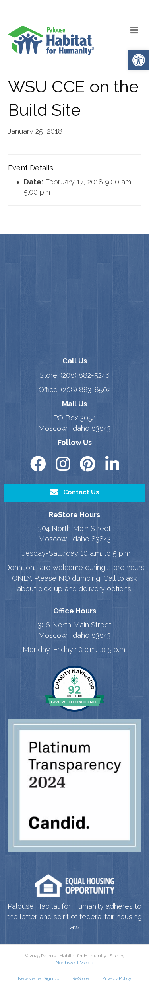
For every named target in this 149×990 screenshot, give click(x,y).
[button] (138, 60)
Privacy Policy (116, 978)
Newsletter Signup (38, 978)
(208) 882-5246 (85, 375)
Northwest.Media (74, 962)
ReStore (80, 978)
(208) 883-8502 (86, 389)
